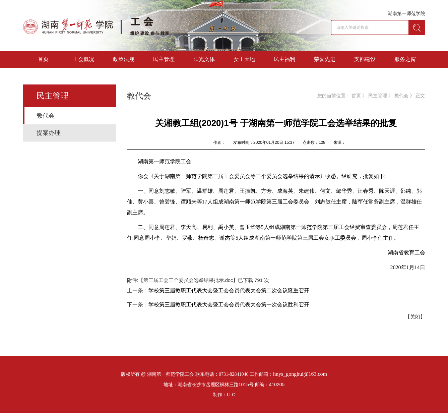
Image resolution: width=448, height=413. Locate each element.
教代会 (46, 115)
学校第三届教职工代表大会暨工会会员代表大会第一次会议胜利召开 (228, 304)
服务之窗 (405, 59)
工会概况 (83, 59)
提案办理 (49, 132)
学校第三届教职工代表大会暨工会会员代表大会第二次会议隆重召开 (228, 290)
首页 (43, 59)
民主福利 (284, 59)
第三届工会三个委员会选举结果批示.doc (188, 280)
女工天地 (244, 59)
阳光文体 (204, 59)
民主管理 (164, 59)
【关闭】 (415, 316)
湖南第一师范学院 (406, 13)
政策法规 (123, 59)
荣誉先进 (324, 59)
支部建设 (365, 59)
